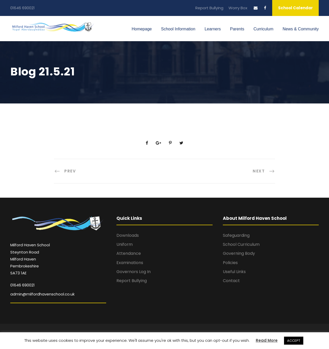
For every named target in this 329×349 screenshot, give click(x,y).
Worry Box (238, 8)
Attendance (128, 253)
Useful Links (234, 272)
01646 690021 (22, 8)
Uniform (124, 244)
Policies (230, 263)
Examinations (129, 263)
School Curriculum (241, 244)
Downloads (127, 235)
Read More (267, 340)
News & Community (301, 29)
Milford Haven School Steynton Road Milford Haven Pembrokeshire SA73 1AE (30, 259)
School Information (178, 29)
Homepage (142, 29)
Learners (213, 29)
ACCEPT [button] (293, 340)
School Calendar (295, 8)
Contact (231, 281)
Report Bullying (209, 8)
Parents (237, 29)
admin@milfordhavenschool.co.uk (42, 294)
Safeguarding (236, 235)
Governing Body (239, 253)
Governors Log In (133, 272)
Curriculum (263, 29)
